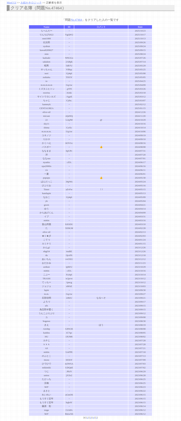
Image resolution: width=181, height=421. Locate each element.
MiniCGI (11, 2)
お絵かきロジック (31, 2)
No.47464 (76, 19)
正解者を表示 (54, 2)
